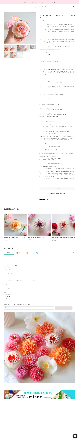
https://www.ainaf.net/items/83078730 (49, 56)
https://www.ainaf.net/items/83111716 (49, 61)
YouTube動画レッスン (10, 273)
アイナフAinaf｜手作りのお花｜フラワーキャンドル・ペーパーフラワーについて (22, 280)
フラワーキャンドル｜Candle (12, 260)
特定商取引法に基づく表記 (11, 288)
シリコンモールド (9, 276)
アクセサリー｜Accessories (12, 271)
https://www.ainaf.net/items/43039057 (49, 116)
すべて (9, 252)
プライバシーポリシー (10, 286)
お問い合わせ (8, 284)
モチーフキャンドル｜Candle (12, 263)
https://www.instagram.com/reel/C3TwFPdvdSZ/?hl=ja (53, 98)
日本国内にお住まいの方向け (57, 193)
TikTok (7, 298)
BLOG (6, 282)
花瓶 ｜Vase (8, 269)
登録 (64, 307)
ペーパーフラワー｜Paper (11, 265)
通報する (48, 199)
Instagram (7, 294)
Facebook (7, 296)
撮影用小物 (8, 267)
